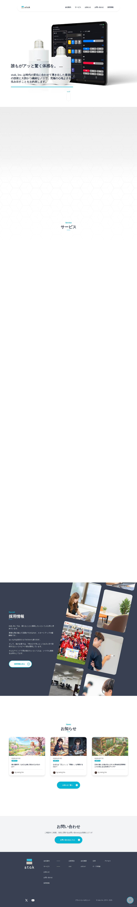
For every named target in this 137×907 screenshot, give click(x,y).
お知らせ (88, 7)
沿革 (94, 861)
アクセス (108, 861)
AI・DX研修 (96, 866)
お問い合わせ (99, 7)
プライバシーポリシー (82, 900)
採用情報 (110, 7)
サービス (78, 7)
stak (70, 866)
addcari (83, 866)
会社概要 (84, 861)
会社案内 (68, 7)
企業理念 (72, 861)
